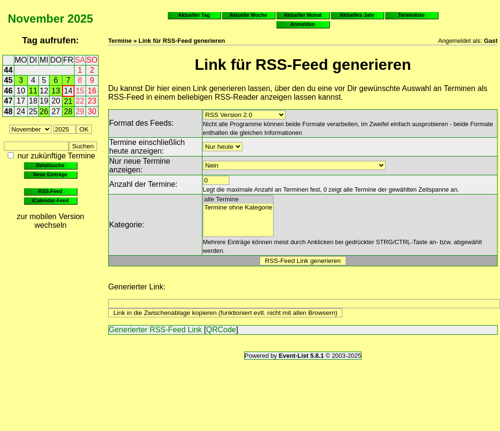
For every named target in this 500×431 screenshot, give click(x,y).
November (36, 18)
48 (8, 111)
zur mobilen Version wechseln (51, 220)
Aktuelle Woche (248, 15)
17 (21, 101)
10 (21, 91)
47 (8, 101)
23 (92, 101)
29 (79, 111)
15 (80, 91)
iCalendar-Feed (50, 200)
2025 (80, 18)
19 (44, 101)
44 (8, 70)
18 (33, 101)
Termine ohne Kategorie (238, 208)
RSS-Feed (50, 191)
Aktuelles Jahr (356, 15)
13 (55, 91)
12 (44, 91)
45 (8, 80)
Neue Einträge (50, 174)
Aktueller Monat (303, 15)
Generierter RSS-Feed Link (155, 330)
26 (44, 111)
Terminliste (411, 15)
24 (21, 111)
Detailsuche (50, 165)
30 (92, 111)
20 (55, 101)
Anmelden (302, 24)
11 (33, 91)
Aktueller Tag (194, 15)
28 (68, 111)
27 (55, 111)
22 (79, 101)
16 (92, 91)
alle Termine (238, 200)
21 (68, 101)
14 (68, 91)
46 (8, 91)
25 (33, 111)
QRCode (221, 330)
